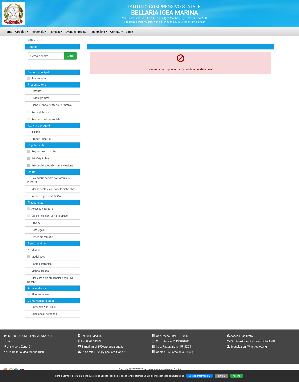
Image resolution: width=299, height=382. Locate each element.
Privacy (33, 222)
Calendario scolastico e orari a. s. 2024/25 (48, 180)
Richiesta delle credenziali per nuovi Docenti (50, 279)
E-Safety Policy (38, 158)
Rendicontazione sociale (43, 119)
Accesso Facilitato (40, 208)
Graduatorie (36, 78)
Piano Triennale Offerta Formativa (49, 105)
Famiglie (55, 31)
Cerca (70, 56)
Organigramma (38, 97)
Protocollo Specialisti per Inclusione (50, 165)
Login (129, 31)
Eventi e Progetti (76, 31)
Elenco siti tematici (40, 237)
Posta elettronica (39, 263)
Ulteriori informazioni (199, 375)
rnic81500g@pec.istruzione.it (107, 352)
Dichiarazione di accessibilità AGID (252, 341)
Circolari (20, 31)
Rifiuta (221, 375)
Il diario (33, 131)
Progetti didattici (39, 138)
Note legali (35, 230)
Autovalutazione (39, 112)
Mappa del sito (38, 270)
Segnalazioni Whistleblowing (248, 346)
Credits (177, 369)
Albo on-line (97, 31)
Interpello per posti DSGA (44, 196)
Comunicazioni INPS (41, 306)
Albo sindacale (38, 294)
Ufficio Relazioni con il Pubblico (47, 215)
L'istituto (34, 90)
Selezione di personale (42, 313)
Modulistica (36, 256)
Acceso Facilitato (241, 336)
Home (8, 31)
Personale (37, 31)
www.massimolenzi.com (159, 369)
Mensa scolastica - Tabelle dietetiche (50, 189)
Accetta (236, 375)
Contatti (115, 31)
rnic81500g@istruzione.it (107, 346)
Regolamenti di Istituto (42, 151)
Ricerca (32, 47)
